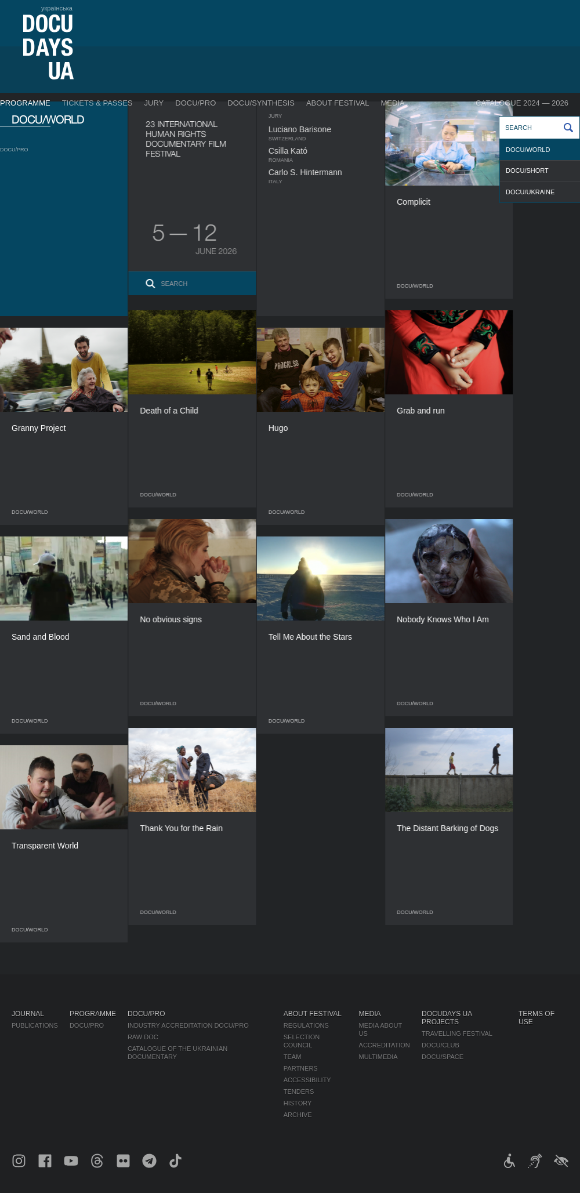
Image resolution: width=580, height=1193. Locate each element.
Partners (301, 1068)
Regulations (306, 1025)
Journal (28, 1014)
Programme (25, 103)
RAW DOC (143, 1037)
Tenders (299, 1091)
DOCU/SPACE (442, 1056)
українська (56, 8)
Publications (35, 1025)
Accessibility (307, 1079)
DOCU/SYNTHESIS (261, 103)
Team (293, 1056)
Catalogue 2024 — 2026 (522, 103)
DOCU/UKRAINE (530, 191)
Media (393, 103)
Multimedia (378, 1056)
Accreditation (384, 1045)
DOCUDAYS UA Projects (447, 1018)
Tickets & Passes (97, 103)
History (298, 1103)
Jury (154, 103)
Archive (298, 1114)
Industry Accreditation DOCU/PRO (188, 1025)
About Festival (337, 103)
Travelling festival (457, 1033)
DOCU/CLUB (440, 1045)
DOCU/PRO (195, 103)
